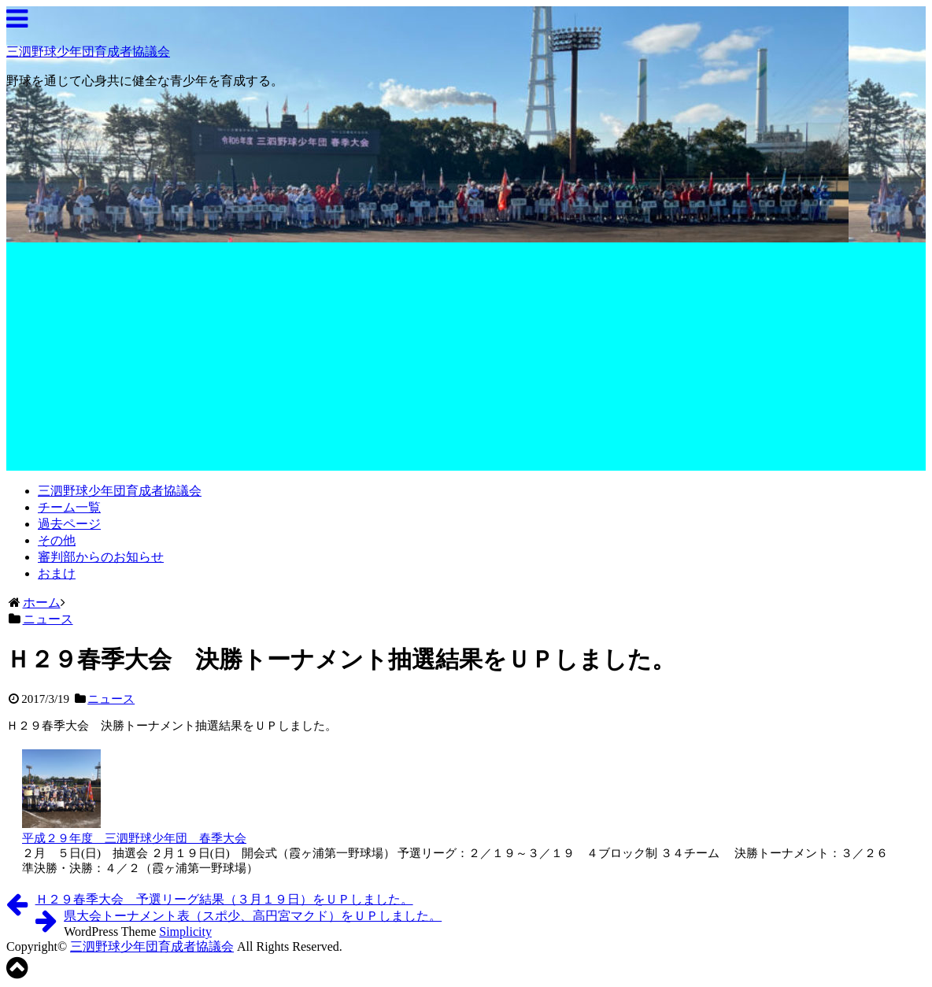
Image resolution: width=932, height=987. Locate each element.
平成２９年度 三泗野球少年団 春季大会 (134, 838)
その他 (57, 540)
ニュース (111, 699)
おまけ (57, 573)
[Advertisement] (466, 360)
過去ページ (69, 523)
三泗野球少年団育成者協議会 (88, 51)
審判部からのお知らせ (101, 557)
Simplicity (185, 931)
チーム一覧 (69, 507)
